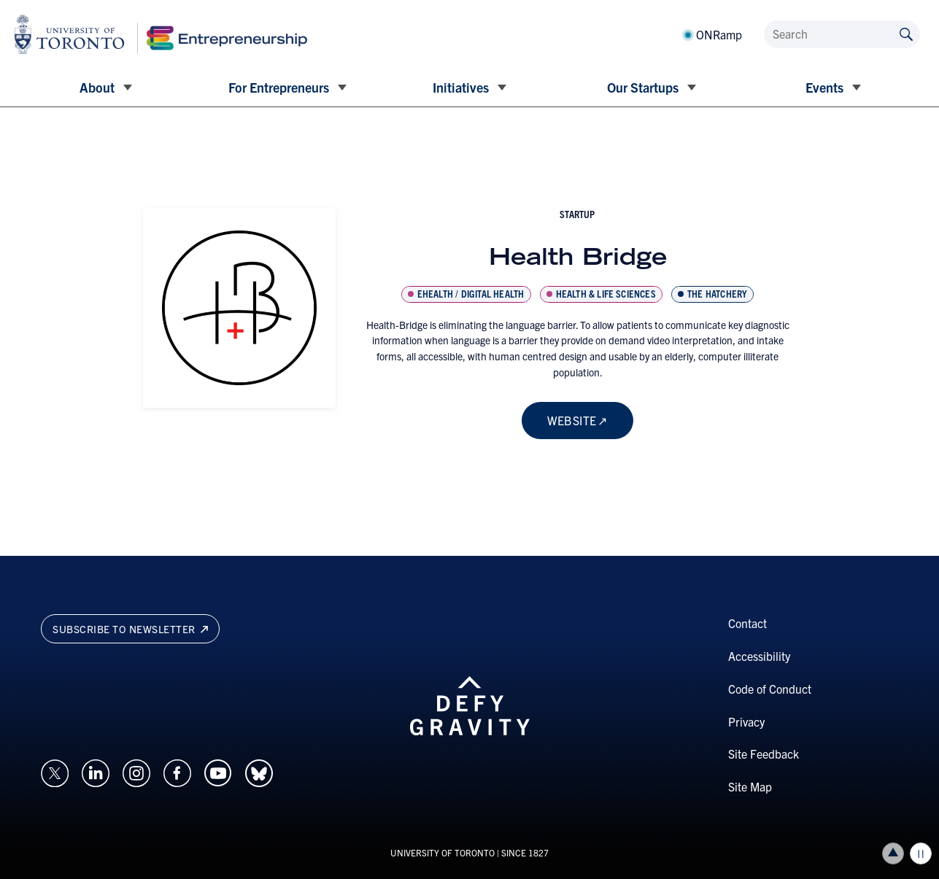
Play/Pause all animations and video (921, 853)
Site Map (750, 786)
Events (824, 87)
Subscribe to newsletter (130, 628)
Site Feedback (763, 753)
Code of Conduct (769, 688)
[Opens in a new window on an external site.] (55, 771)
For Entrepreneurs (278, 87)
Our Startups (643, 87)
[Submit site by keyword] (906, 33)
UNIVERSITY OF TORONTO (442, 852)
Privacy (746, 721)
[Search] (842, 34)
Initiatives (461, 87)
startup (577, 213)
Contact (747, 623)
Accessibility (759, 655)
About (97, 87)
